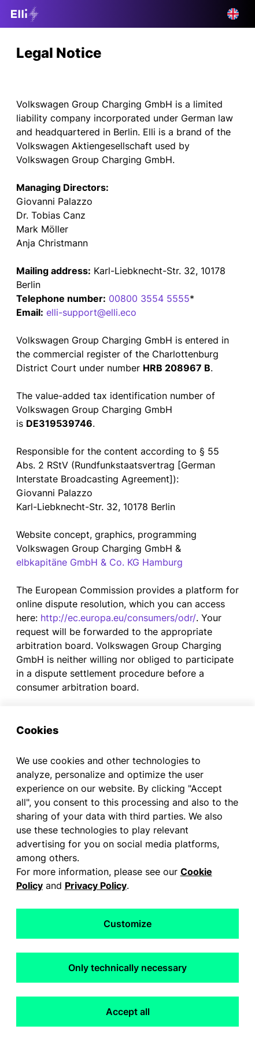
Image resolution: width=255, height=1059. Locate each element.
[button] (233, 14)
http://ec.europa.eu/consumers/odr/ (118, 617)
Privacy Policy (96, 885)
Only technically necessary (127, 967)
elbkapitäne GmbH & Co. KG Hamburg (99, 562)
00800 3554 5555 (149, 298)
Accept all (128, 1011)
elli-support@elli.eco (91, 312)
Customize (127, 923)
